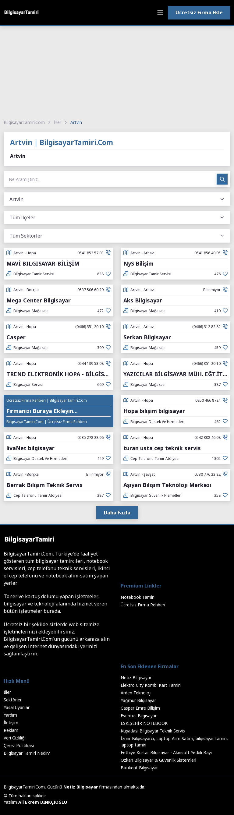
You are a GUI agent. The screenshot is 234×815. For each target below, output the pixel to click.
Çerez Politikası (19, 745)
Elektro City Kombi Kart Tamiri (151, 685)
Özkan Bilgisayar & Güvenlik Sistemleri (158, 760)
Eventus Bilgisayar (139, 715)
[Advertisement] (117, 71)
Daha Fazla (117, 512)
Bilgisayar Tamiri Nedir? (27, 753)
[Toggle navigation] (160, 12)
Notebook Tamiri (137, 597)
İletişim (11, 722)
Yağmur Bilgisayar (138, 700)
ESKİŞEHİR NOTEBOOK (144, 723)
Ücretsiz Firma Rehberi (143, 605)
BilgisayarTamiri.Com (24, 122)
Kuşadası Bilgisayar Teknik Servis (153, 731)
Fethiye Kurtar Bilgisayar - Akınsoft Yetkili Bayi (166, 752)
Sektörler (13, 700)
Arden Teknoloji (136, 693)
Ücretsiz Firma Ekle (199, 12)
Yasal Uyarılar (17, 707)
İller (57, 122)
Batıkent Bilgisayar (139, 768)
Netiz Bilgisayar (136, 677)
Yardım (10, 715)
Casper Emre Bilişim (140, 708)
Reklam (11, 730)
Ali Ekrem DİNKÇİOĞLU (42, 802)
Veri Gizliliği (15, 738)
